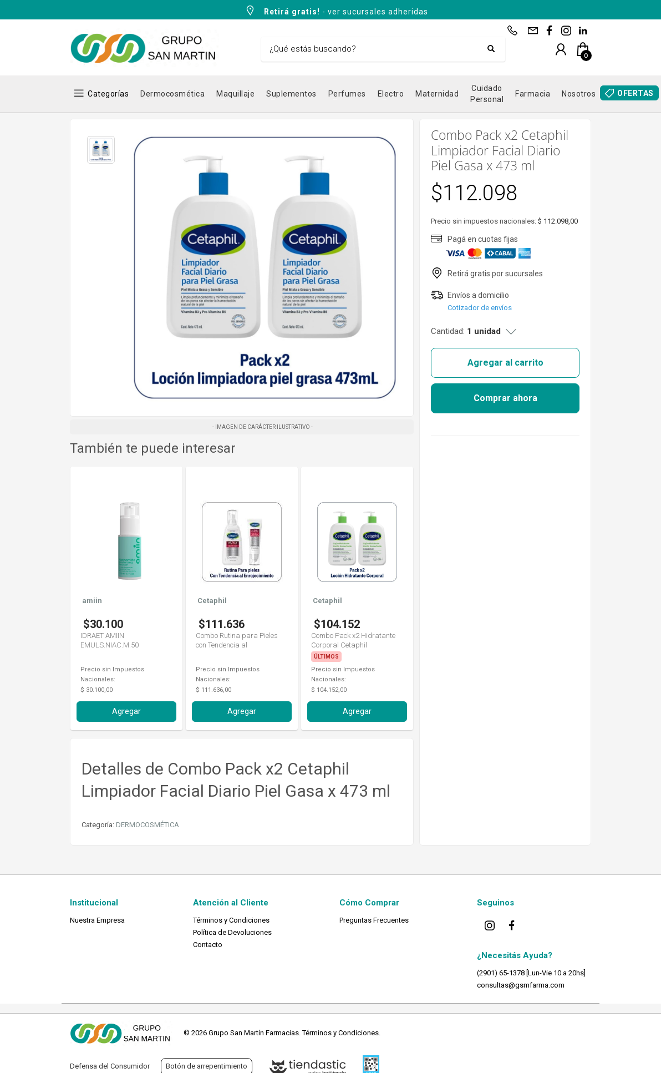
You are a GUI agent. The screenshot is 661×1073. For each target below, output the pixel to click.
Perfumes (347, 93)
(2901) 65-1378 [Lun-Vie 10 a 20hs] (531, 973)
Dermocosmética (172, 93)
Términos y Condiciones (231, 920)
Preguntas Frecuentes (374, 920)
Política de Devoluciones (232, 932)
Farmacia (532, 93)
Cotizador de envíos (480, 307)
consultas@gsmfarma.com (521, 985)
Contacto (207, 944)
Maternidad (437, 93)
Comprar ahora (505, 398)
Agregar (126, 711)
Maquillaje (235, 93)
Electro (391, 93)
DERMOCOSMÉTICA (147, 825)
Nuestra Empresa (97, 920)
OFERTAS (635, 93)
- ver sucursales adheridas (336, 10)
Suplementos (291, 93)
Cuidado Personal (487, 94)
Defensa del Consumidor (110, 1066)
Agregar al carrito (505, 362)
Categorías (108, 93)
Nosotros (579, 93)
